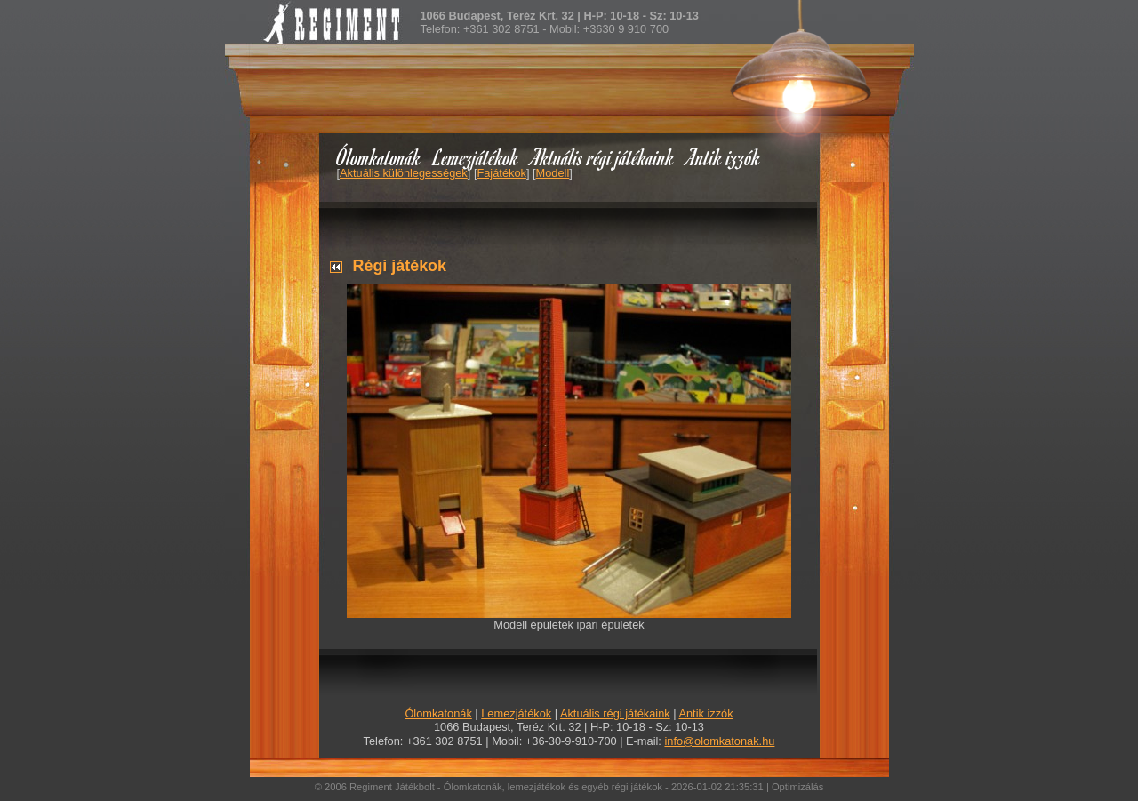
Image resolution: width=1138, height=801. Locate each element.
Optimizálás (797, 786)
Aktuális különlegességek (404, 173)
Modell (553, 173)
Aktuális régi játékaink (603, 157)
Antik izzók (723, 157)
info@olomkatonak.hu (719, 741)
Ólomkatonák (378, 157)
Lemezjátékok (476, 157)
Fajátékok (501, 173)
